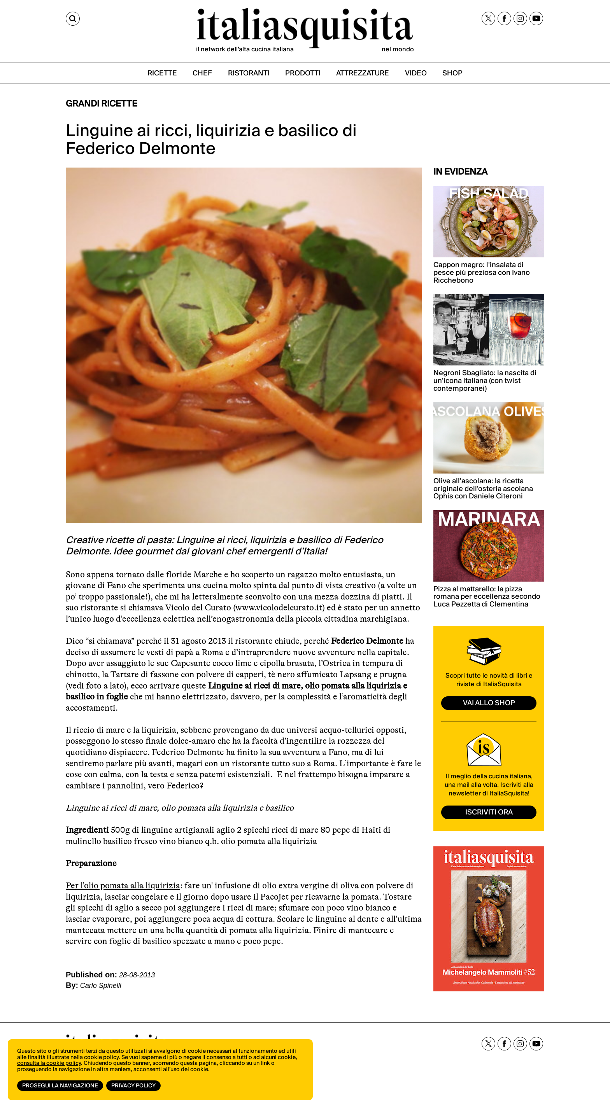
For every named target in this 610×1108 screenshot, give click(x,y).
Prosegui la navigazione (60, 1086)
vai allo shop (489, 703)
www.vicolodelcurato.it (278, 607)
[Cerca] (73, 19)
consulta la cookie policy (49, 1063)
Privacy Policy (133, 1086)
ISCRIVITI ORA (489, 812)
